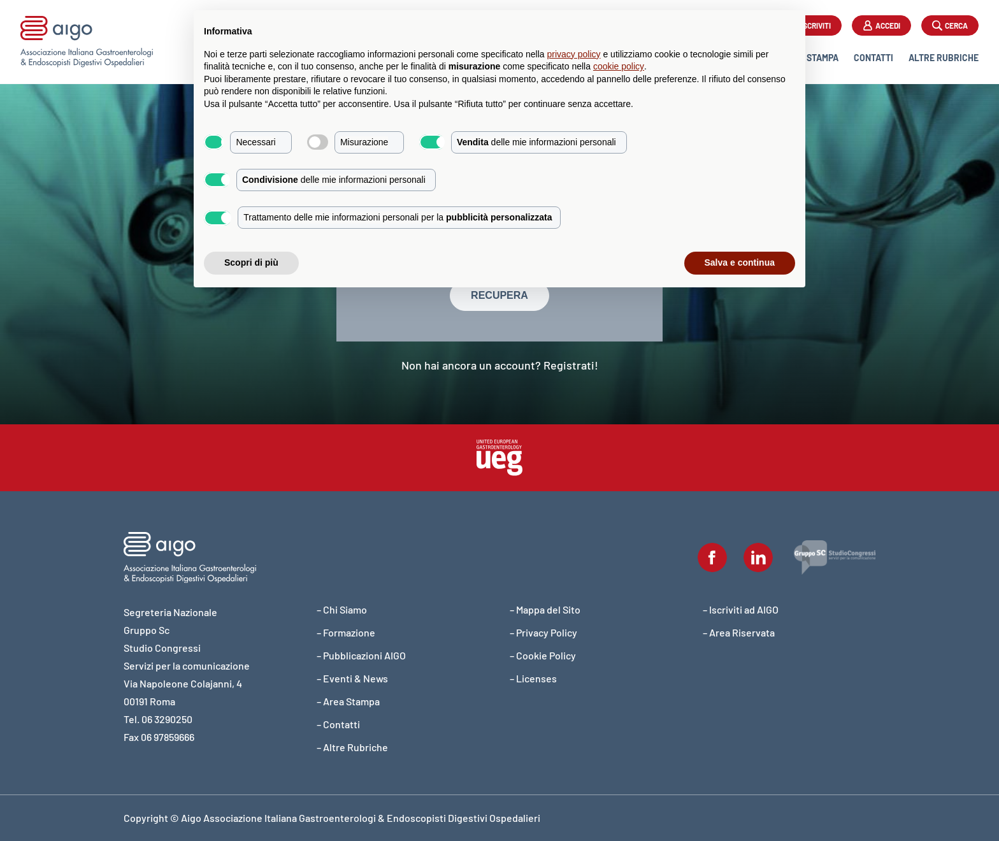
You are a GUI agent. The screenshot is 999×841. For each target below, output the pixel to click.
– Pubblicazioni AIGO (361, 655)
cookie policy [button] (618, 66)
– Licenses (533, 678)
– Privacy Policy (543, 632)
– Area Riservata (739, 632)
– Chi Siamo (342, 609)
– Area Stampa (348, 701)
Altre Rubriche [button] (944, 57)
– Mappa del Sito (545, 609)
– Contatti (338, 724)
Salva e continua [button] (740, 262)
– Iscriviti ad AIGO (741, 609)
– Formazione (346, 632)
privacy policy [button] (574, 54)
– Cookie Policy (543, 655)
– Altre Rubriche (352, 747)
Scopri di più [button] (251, 262)
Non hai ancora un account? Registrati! (499, 365)
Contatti (873, 57)
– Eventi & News (352, 678)
